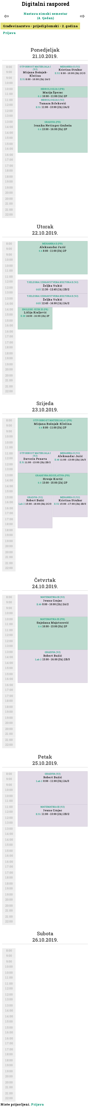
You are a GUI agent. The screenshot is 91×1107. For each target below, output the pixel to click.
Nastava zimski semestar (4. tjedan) (45, 15)
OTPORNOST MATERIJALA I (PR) (52, 420)
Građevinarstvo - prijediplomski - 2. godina (40, 26)
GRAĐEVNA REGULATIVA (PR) (52, 475)
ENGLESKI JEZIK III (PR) (35, 309)
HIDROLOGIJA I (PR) (53, 89)
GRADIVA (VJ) (35, 497)
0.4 (39, 129)
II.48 (23, 316)
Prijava (9, 33)
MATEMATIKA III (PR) (52, 619)
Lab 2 (22, 504)
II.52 (57, 73)
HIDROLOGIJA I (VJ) (52, 99)
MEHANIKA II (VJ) (70, 66)
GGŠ (38, 289)
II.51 (22, 79)
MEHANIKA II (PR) (52, 243)
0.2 (39, 96)
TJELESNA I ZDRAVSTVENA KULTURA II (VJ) (52, 282)
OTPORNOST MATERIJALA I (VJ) (35, 68)
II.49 (39, 604)
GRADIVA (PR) (52, 122)
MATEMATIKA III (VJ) (53, 597)
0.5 (39, 482)
